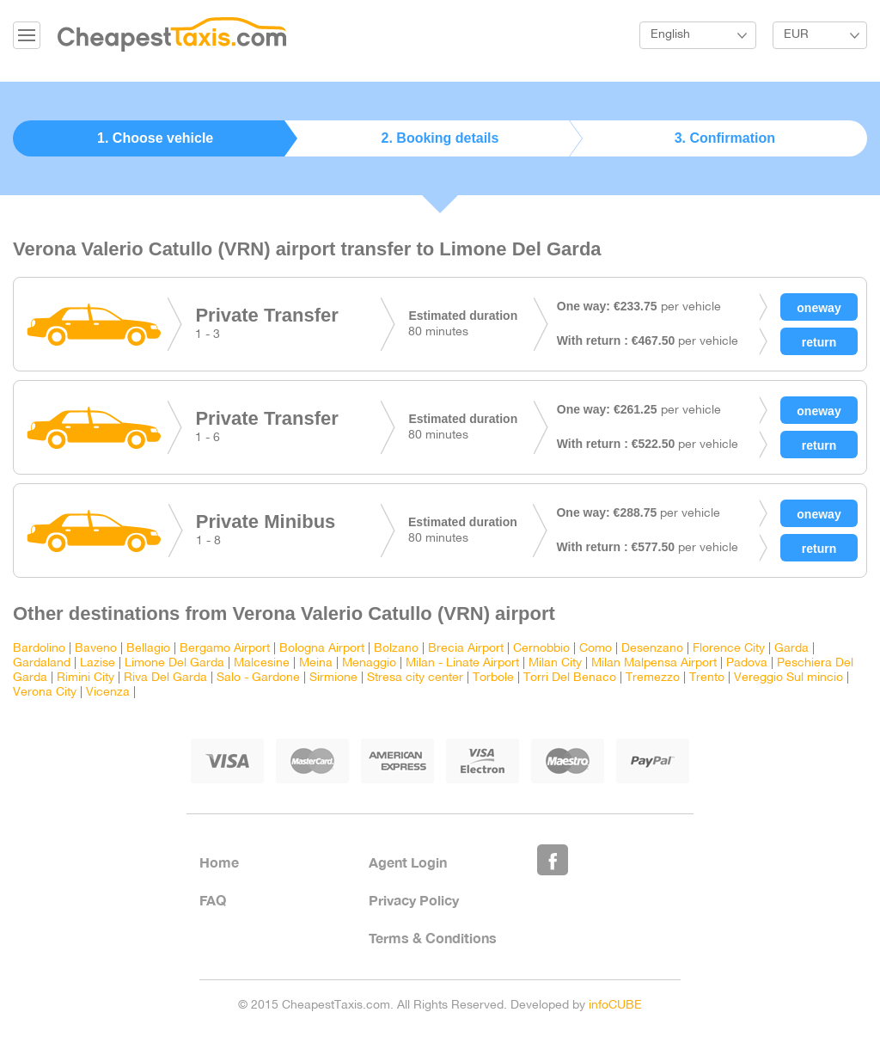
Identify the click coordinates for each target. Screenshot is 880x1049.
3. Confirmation (725, 138)
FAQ (212, 900)
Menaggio (369, 663)
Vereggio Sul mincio (788, 678)
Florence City (729, 648)
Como (595, 648)
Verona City (44, 692)
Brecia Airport (466, 648)
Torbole (493, 678)
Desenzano (652, 648)
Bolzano (396, 648)
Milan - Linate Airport (462, 663)
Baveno (96, 648)
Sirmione (333, 678)
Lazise (97, 663)
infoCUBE (615, 1005)
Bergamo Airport (225, 648)
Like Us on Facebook (552, 859)
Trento (706, 678)
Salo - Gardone (258, 678)
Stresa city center (415, 678)
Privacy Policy (414, 900)
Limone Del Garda (174, 663)
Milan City (555, 663)
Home (219, 862)
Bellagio (148, 648)
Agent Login (408, 862)
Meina (316, 663)
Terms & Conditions (433, 937)
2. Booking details (440, 138)
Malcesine (262, 663)
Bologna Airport (321, 648)
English (670, 34)
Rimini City (85, 678)
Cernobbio (541, 648)
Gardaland (41, 663)
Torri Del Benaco (569, 678)
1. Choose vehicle (155, 138)
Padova (746, 663)
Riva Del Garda (165, 678)
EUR (796, 34)
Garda (791, 648)
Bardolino (39, 648)
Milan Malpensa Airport (654, 663)
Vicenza (108, 692)
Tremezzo (653, 678)
